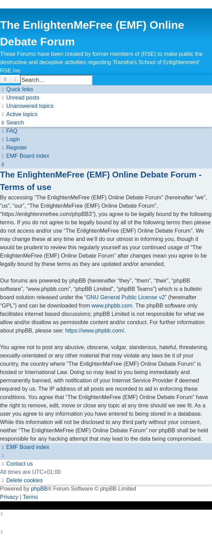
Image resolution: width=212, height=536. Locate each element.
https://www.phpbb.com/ (94, 331)
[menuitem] (19, 98)
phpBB (39, 489)
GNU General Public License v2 (125, 297)
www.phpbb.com (111, 306)
